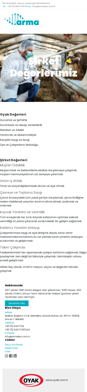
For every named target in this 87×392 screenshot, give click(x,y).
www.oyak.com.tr (57, 380)
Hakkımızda (11, 348)
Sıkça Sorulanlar (14, 344)
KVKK (7, 351)
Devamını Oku (17, 303)
